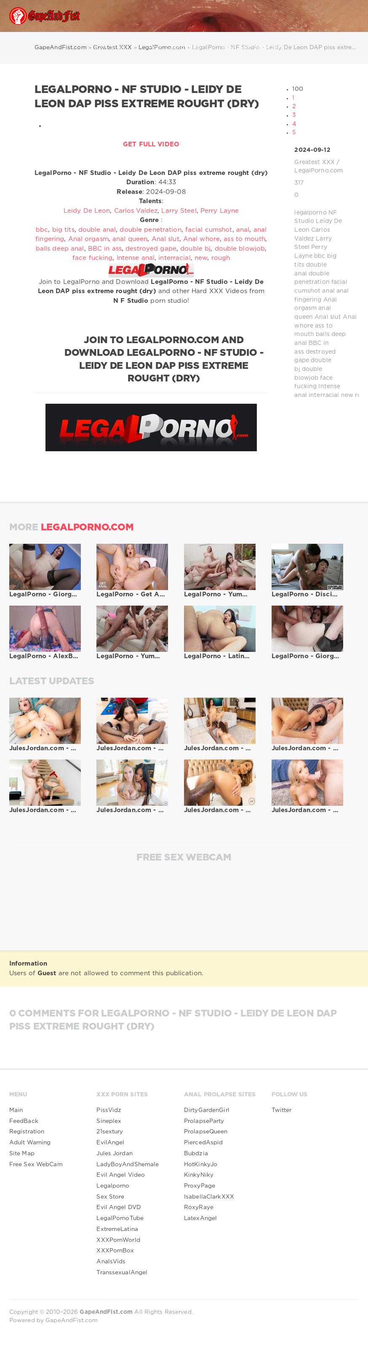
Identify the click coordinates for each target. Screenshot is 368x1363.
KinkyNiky (198, 1175)
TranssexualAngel (121, 1272)
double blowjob (240, 248)
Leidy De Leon (87, 211)
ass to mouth (244, 239)
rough (220, 258)
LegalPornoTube (120, 1218)
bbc (319, 256)
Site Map (22, 1153)
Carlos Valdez (136, 211)
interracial (324, 395)
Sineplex (108, 1121)
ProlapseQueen (206, 1131)
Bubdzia (196, 1153)
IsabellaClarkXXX (209, 1196)
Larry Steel (178, 211)
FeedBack (23, 1121)
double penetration (150, 230)
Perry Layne (219, 211)
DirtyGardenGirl (206, 1110)
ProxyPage (199, 1185)
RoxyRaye (198, 1207)
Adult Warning (30, 1142)
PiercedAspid (203, 1142)
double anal (97, 230)
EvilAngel (110, 1142)
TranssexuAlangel (122, 79)
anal (328, 291)
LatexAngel (200, 1218)
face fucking (92, 258)
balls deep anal (60, 248)
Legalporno (112, 1185)
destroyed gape (150, 248)
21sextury (109, 1131)
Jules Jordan (114, 1153)
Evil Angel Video (120, 1175)
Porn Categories (178, 48)
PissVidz (108, 1110)
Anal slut (328, 317)
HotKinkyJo (200, 1164)
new (347, 395)
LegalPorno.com (318, 170)
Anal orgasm (88, 239)
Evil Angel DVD (118, 1207)
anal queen (129, 239)
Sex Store (110, 1196)
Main (16, 1110)
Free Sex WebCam (252, 47)
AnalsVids (110, 1261)
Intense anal (136, 258)
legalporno (310, 212)
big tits (63, 230)
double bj (195, 248)
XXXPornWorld (118, 1240)
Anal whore (201, 239)
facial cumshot (208, 230)
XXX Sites (114, 48)
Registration (26, 1131)
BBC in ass (105, 248)
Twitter (282, 1110)
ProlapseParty (204, 1121)
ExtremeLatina (117, 1229)
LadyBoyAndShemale (127, 1164)
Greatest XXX (314, 162)
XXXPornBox (115, 1250)
